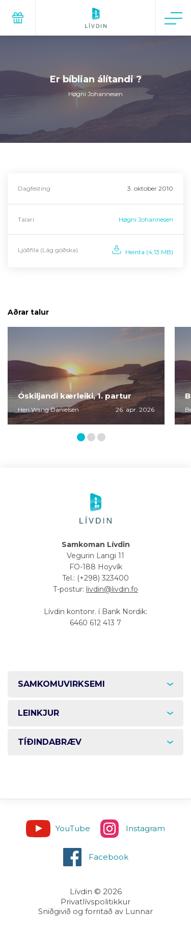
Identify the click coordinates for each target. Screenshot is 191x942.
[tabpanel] (86, 376)
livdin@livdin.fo (112, 589)
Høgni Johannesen (146, 219)
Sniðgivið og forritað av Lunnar (95, 911)
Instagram (145, 828)
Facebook (108, 857)
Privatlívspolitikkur (95, 901)
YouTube (73, 828)
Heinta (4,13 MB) (149, 252)
